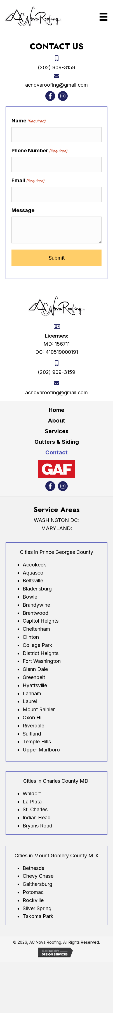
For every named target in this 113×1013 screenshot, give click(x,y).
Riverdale (33, 726)
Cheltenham (36, 629)
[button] (50, 96)
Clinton (31, 637)
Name (28, 121)
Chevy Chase (38, 876)
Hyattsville (35, 685)
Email (27, 180)
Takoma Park (38, 916)
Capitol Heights (40, 621)
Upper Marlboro (41, 750)
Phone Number (39, 151)
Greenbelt (34, 677)
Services (57, 431)
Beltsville (33, 580)
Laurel (30, 701)
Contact (56, 452)
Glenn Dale (35, 669)
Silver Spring (37, 908)
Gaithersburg (37, 884)
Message (22, 210)
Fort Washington (42, 661)
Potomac (33, 892)
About (56, 420)
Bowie (30, 597)
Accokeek (34, 565)
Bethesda (33, 868)
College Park (37, 645)
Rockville (33, 900)
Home (56, 410)
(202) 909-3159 (56, 67)
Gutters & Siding (56, 441)
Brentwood (35, 613)
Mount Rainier (39, 709)
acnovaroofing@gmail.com (56, 85)
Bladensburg (37, 589)
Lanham (32, 693)
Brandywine (36, 605)
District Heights (40, 653)
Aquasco (33, 573)
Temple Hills (37, 741)
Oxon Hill (33, 717)
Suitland (32, 734)
